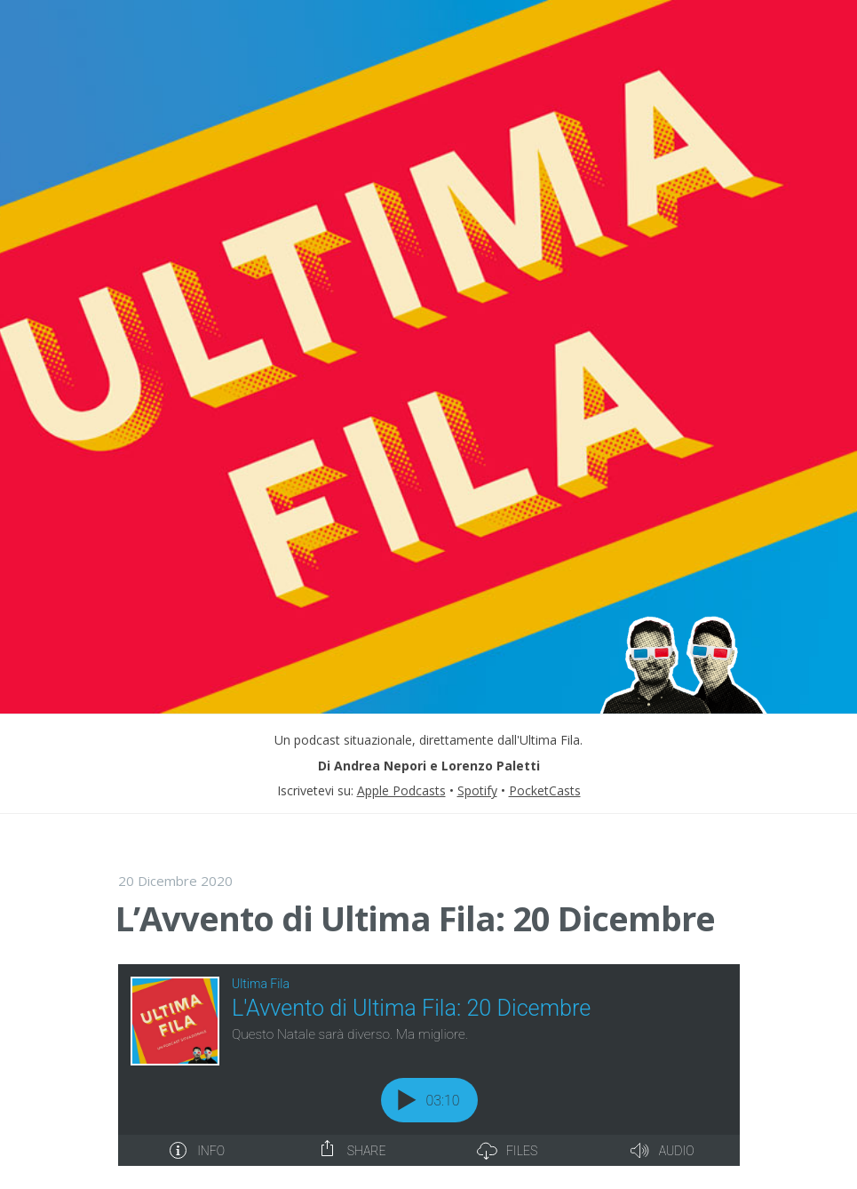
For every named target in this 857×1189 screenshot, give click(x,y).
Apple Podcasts (401, 790)
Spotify (477, 790)
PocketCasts (545, 790)
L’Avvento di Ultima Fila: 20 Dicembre (415, 918)
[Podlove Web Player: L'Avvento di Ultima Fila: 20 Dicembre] (429, 1065)
